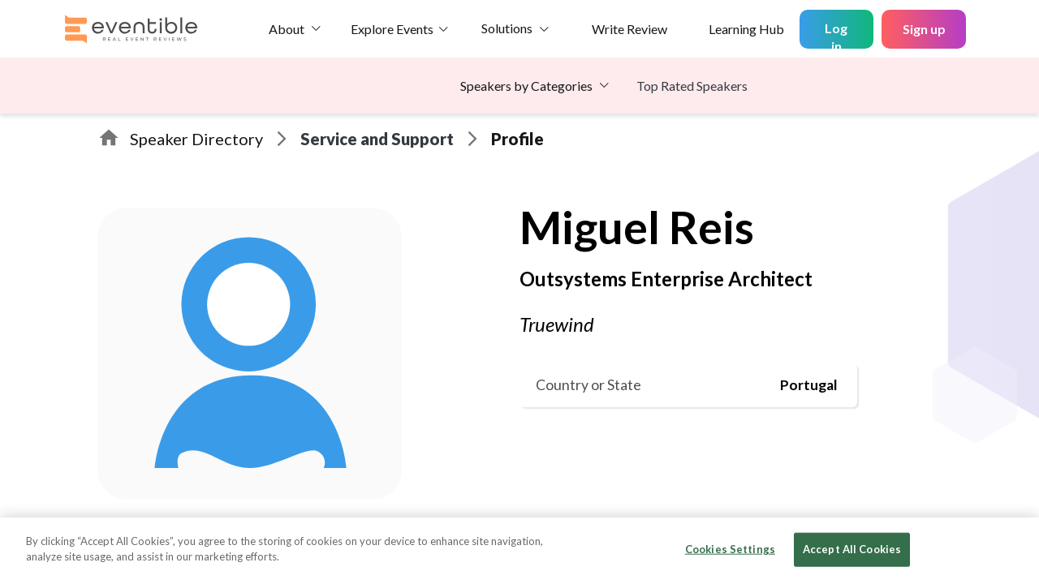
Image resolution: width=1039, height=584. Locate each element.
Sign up (924, 28)
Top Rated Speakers (692, 85)
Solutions (506, 28)
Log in (836, 34)
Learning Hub (746, 28)
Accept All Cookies (852, 549)
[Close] (1013, 549)
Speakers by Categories (526, 85)
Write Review (629, 28)
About (286, 28)
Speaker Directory (196, 139)
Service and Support (377, 139)
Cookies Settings (730, 549)
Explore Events (392, 28)
